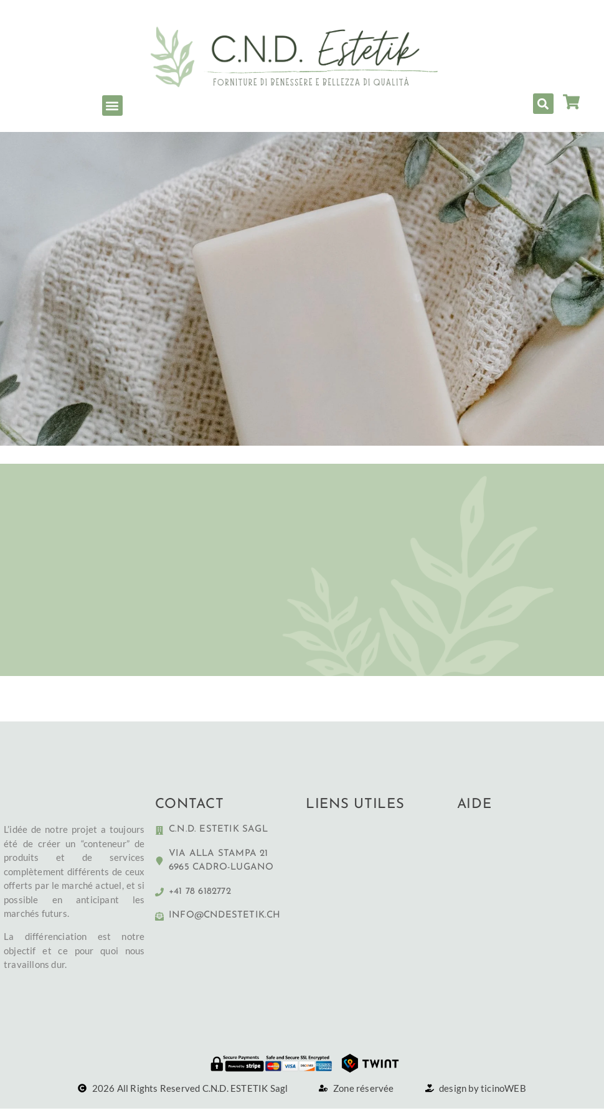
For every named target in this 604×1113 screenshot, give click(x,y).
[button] (112, 105)
